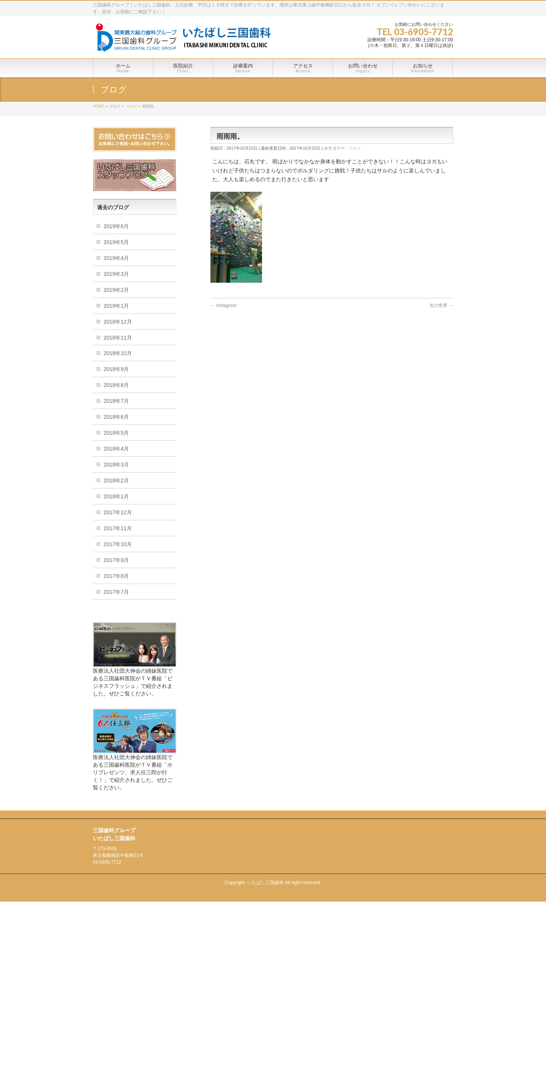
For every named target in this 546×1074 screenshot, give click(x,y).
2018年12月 (118, 322)
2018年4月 (116, 449)
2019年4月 (116, 258)
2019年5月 (116, 242)
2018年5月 (116, 433)
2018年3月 (116, 465)
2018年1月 (116, 496)
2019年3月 (116, 274)
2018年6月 (116, 417)
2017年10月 (118, 544)
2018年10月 (118, 353)
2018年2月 (116, 481)
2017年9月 (116, 560)
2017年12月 (118, 512)
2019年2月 (116, 290)
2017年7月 (116, 592)
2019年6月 (116, 226)
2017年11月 (118, 528)
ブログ (354, 148)
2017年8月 (116, 576)
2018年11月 (118, 338)
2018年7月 (116, 401)
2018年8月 (116, 385)
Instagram (223, 305)
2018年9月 (116, 369)
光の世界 (441, 305)
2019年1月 (116, 306)
